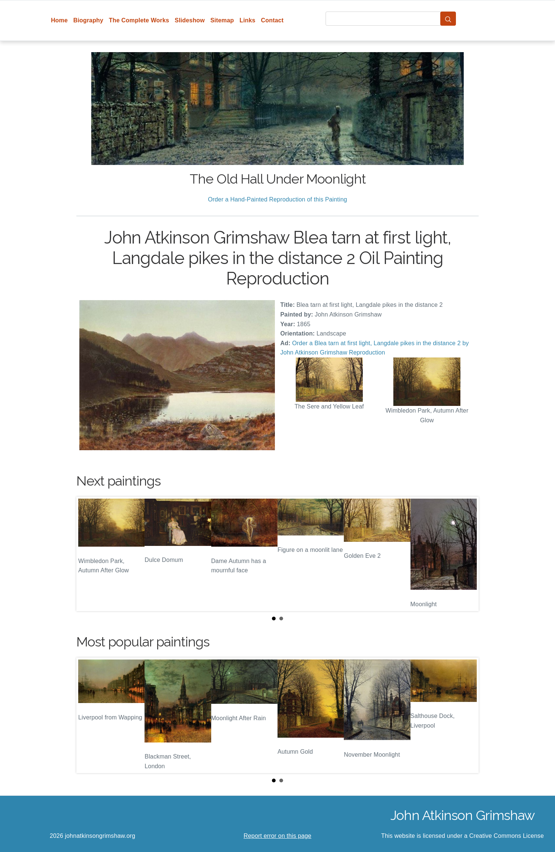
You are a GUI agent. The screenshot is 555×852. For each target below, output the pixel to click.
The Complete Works (139, 20)
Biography (88, 20)
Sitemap (222, 20)
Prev (88, 554)
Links (248, 20)
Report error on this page (277, 836)
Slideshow (190, 20)
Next (467, 554)
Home (59, 20)
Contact (272, 20)
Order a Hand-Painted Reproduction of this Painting (277, 199)
